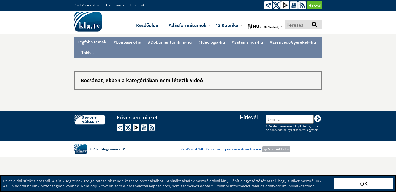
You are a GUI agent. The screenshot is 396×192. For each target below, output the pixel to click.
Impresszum (230, 149)
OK (363, 183)
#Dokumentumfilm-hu (170, 42)
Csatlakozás (115, 5)
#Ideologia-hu (211, 42)
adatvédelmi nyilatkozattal (288, 130)
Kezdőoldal (149, 25)
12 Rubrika (229, 25)
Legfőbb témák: (92, 42)
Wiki (201, 149)
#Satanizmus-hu (247, 42)
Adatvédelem (251, 149)
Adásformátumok (189, 25)
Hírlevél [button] (315, 5)
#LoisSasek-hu (128, 42)
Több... (87, 52)
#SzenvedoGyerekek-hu (293, 42)
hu (265, 26)
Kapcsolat (137, 5)
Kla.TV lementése (87, 5)
